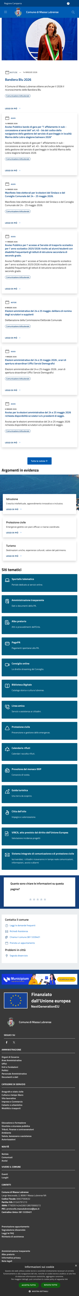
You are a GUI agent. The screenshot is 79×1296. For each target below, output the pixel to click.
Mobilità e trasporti (11, 1108)
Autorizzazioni (8, 1139)
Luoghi (5, 1177)
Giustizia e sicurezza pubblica (16, 1126)
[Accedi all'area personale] (68, 3)
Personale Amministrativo (14, 1073)
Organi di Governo (10, 1057)
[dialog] (39, 1279)
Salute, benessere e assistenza (16, 1136)
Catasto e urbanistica (12, 1105)
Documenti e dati (10, 1077)
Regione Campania (13, 3)
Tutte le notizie (39, 461)
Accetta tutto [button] (29, 1285)
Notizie (14, 72)
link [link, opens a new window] (66, 1279)
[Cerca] (73, 12)
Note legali (7, 1261)
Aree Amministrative (12, 1060)
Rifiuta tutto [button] (50, 1285)
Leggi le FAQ (8, 1233)
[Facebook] (6, 1042)
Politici (5, 1070)
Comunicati (7, 1157)
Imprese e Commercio (12, 1101)
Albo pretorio (8, 1254)
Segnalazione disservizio (13, 1230)
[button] (39, 1291)
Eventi (5, 1174)
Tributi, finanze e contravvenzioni (18, 1129)
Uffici (4, 1063)
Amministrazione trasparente (16, 1251)
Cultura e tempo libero (12, 1095)
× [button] (76, 1266)
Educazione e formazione (14, 1122)
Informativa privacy (11, 1257)
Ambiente (6, 1132)
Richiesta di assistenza (13, 1236)
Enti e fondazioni (10, 1067)
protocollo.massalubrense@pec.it (23, 1208)
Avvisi (10, 118)
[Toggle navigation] (5, 12)
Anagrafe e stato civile (12, 1091)
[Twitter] (14, 1042)
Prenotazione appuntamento (15, 1226)
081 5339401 (25, 1212)
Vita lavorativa (9, 1098)
